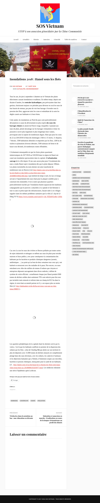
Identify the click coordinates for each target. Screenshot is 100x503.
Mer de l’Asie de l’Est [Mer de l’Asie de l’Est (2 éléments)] (80, 216)
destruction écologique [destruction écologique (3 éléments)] (81, 186)
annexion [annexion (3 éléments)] (87, 172)
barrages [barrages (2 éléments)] (76, 181)
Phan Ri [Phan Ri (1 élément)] (86, 228)
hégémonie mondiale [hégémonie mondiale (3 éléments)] (80, 204)
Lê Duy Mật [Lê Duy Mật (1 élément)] (76, 213)
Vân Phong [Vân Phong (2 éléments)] (76, 245)
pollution (41, 400)
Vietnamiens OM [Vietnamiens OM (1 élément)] (88, 242)
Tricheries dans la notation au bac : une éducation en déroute (21, 417)
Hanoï (33, 400)
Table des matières (70, 39)
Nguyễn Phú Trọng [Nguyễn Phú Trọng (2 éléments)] (79, 222)
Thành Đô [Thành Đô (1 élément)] (76, 240)
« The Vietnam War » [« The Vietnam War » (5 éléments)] (79, 251)
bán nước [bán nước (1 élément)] (85, 181)
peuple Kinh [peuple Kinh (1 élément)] (77, 228)
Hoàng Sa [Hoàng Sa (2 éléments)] (76, 201)
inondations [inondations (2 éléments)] (88, 207)
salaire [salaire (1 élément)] (85, 236)
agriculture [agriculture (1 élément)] (77, 172)
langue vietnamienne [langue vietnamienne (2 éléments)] (80, 210)
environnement (32, 89)
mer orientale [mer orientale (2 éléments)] (78, 219)
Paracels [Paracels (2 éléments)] (76, 225)
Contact (84, 39)
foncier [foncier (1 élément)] (75, 198)
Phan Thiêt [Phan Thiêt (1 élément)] (76, 231)
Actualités (26, 39)
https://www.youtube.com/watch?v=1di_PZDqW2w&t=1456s (40, 197)
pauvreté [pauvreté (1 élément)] (85, 225)
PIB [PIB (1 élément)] (84, 231)
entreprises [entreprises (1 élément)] (88, 195)
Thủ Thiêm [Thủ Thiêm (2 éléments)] (85, 240)
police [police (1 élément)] (90, 231)
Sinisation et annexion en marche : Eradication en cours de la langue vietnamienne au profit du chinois (50, 419)
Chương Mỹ (24, 400)
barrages (14, 400)
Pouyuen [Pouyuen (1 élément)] (76, 234)
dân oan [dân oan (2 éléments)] (83, 192)
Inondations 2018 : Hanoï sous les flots (35, 79)
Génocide (57, 39)
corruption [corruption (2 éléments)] (85, 183)
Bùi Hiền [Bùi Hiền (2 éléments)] (75, 183)
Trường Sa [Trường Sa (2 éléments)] (76, 242)
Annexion (46, 39)
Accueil (15, 39)
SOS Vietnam (50, 26)
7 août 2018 (32, 86)
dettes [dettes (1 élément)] (75, 192)
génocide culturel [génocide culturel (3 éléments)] (87, 198)
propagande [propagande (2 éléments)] (85, 234)
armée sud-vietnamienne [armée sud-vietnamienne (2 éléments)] (81, 177)
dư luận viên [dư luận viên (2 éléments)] (77, 195)
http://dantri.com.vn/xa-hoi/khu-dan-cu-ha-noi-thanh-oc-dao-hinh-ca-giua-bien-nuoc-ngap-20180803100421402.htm (35, 173)
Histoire (36, 39)
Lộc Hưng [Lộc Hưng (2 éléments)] (86, 213)
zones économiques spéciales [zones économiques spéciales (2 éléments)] (83, 248)
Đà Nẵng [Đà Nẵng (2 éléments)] (75, 254)
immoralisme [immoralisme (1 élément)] (77, 207)
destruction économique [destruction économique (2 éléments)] (81, 189)
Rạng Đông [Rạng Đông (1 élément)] (76, 236)
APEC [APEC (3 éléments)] (74, 175)
